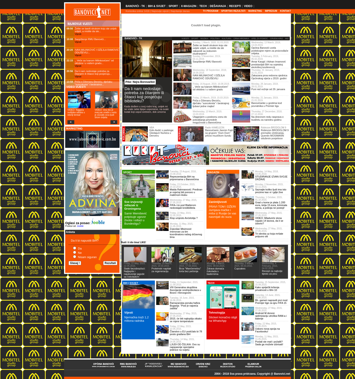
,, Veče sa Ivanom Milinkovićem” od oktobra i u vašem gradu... (94, 62)
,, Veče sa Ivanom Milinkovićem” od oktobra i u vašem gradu (210, 88)
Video (248, 6)
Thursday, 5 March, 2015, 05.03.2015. (244, 264)
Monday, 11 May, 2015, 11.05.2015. (181, 225)
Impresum (271, 11)
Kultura (226, 38)
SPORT (127, 172)
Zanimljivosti (218, 202)
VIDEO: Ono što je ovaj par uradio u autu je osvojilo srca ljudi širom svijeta (106, 114)
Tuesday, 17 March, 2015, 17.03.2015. (189, 264)
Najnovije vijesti (160, 11)
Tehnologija (217, 312)
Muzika (204, 38)
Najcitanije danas (180, 11)
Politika (215, 38)
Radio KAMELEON (214, 127)
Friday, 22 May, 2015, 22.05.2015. (180, 214)
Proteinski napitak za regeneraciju (161, 270)
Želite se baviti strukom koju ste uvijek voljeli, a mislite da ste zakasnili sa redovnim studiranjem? (210, 49)
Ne (80, 252)
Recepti (235, 6)
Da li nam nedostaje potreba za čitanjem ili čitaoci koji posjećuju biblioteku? (144, 95)
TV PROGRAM (210, 11)
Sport (173, 6)
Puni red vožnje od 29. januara (268, 89)
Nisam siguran (87, 257)
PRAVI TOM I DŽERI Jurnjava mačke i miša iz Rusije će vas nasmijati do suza (222, 211)
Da (80, 248)
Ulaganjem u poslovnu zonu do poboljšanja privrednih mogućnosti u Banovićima (210, 119)
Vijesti (78, 34)
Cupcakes (239, 268)
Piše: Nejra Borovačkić (140, 82)
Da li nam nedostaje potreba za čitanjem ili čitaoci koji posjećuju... (93, 72)
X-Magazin (188, 6)
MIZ (287, 38)
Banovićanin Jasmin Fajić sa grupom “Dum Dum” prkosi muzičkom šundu (219, 133)
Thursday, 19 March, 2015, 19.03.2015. (161, 264)
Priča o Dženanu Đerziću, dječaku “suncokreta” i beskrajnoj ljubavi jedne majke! (211, 103)
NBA (151, 127)
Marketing (255, 11)
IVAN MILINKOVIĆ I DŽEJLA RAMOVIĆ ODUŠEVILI (209, 77)
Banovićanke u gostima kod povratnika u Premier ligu (266, 104)
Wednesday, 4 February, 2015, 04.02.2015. (270, 266)
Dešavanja (218, 6)
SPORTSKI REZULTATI (233, 11)
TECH (211, 283)
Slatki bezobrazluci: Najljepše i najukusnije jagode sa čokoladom (134, 272)
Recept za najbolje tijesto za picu (272, 272)
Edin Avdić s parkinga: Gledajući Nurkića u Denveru (161, 133)
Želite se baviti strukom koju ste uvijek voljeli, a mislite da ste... (96, 30)
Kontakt (285, 11)
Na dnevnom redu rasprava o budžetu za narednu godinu (267, 118)
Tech (203, 6)
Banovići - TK (135, 6)
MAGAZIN (213, 172)
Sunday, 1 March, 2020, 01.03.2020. (211, 42)
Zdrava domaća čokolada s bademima (215, 271)
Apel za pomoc (259, 38)
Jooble (80, 226)
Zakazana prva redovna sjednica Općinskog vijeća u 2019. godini (269, 77)
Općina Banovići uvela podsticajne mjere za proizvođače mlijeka (269, 50)
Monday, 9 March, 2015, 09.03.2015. (216, 264)
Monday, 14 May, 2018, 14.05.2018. (266, 172)
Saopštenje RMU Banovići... (90, 39)
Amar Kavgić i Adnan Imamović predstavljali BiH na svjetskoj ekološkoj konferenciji (268, 64)
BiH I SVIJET (130, 283)
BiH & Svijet (157, 6)
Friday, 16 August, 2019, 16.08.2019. (211, 84)
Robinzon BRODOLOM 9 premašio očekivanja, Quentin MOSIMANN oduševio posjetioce (275, 134)
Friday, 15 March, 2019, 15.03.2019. (211, 97)
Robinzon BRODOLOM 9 (273, 127)
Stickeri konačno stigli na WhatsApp (223, 319)
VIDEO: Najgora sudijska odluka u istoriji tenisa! (76, 112)
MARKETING (74, 128)
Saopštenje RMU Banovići (207, 61)
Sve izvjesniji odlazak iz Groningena (133, 205)
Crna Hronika (241, 38)
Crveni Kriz (276, 38)
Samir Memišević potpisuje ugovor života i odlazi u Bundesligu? (135, 218)
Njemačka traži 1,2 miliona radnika (136, 319)
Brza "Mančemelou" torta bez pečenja (190, 270)
